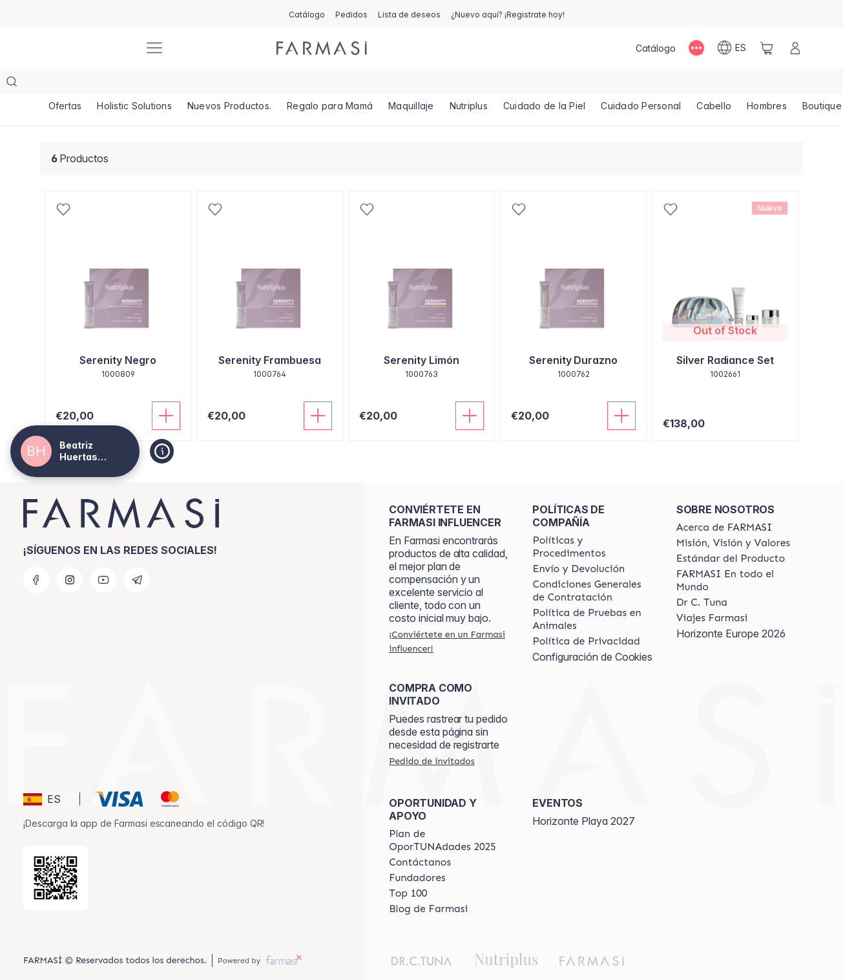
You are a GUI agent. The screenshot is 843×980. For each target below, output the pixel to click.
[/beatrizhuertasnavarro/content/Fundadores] (417, 852)
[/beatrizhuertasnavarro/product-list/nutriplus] (468, 84)
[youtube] (103, 554)
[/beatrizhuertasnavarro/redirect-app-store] (55, 852)
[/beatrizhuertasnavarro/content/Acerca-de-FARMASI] (724, 501)
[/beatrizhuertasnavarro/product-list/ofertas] (65, 84)
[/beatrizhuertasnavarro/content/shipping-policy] (578, 543)
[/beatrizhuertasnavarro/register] (351, 13)
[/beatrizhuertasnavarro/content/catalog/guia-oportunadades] (449, 814)
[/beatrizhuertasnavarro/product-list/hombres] (767, 84)
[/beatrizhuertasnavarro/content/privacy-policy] (586, 615)
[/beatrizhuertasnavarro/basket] (767, 48)
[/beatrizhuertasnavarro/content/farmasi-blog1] (428, 883)
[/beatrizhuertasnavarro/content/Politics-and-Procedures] (592, 521)
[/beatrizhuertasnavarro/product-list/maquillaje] (411, 84)
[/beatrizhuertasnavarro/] (86, 48)
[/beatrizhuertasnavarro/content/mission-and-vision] (733, 517)
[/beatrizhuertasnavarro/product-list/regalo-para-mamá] (329, 84)
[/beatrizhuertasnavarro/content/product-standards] (731, 532)
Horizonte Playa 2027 (583, 795)
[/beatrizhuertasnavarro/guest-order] (431, 735)
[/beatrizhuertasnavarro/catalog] (307, 13)
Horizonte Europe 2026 (731, 607)
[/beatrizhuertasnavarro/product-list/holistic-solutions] (134, 84)
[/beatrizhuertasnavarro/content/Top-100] (408, 867)
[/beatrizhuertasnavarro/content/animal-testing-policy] (592, 593)
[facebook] (36, 554)
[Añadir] (166, 390)
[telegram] (137, 554)
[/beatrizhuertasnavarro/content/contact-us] (420, 836)
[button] (49, 773)
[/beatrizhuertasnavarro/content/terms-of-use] (592, 565)
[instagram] (70, 554)
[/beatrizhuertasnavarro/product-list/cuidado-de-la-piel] (544, 84)
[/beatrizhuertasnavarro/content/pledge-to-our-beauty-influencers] (701, 576)
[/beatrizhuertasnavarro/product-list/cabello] (714, 84)
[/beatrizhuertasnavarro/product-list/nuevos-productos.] (229, 84)
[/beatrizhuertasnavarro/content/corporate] (736, 555)
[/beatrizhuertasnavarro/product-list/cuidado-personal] (641, 84)
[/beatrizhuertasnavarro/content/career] (711, 592)
